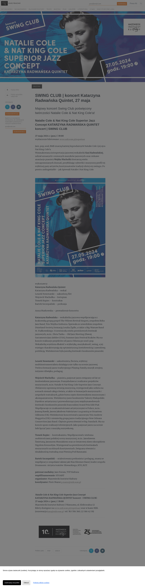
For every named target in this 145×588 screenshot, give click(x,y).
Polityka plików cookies (41, 583)
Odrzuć (26, 583)
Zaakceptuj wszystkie (11, 583)
